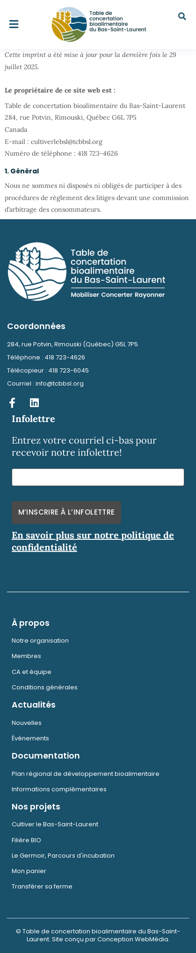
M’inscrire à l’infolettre (66, 512)
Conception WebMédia (132, 939)
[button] (14, 25)
